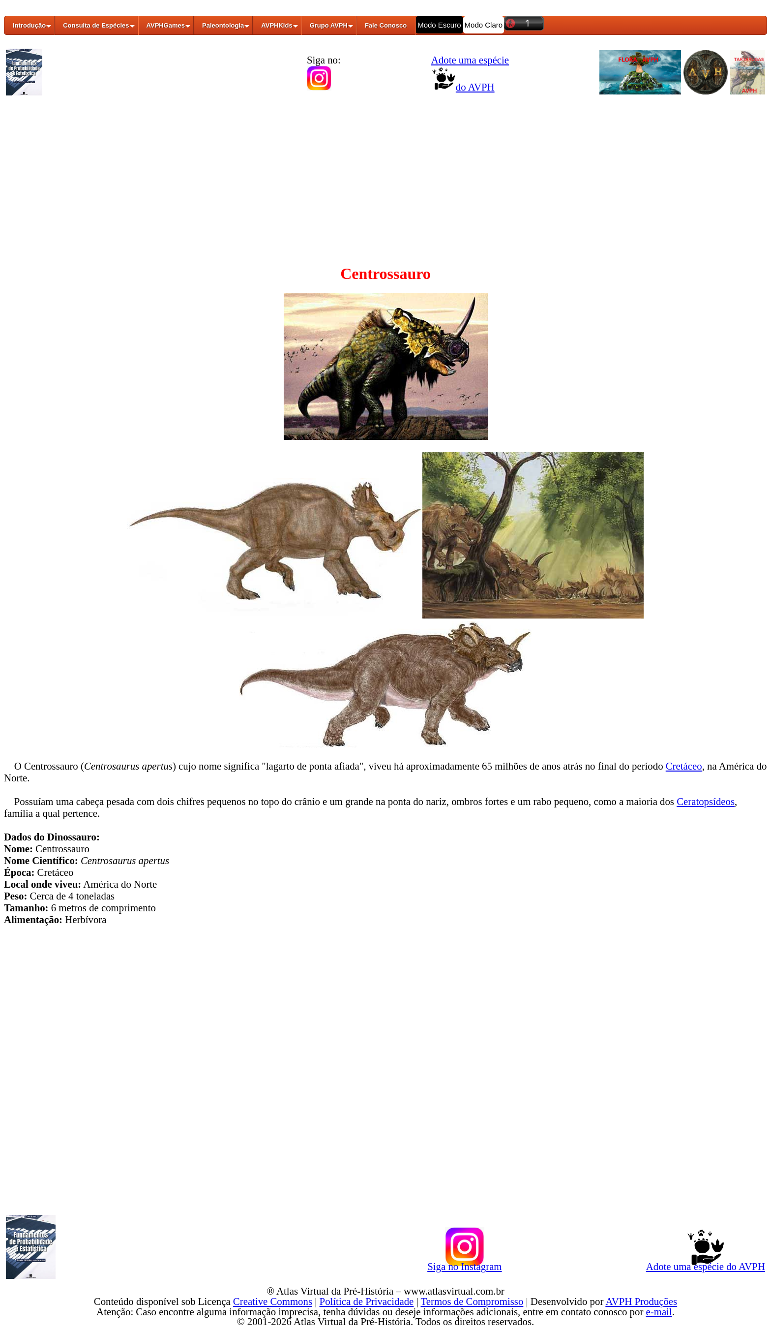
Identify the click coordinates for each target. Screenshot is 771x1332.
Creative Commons (272, 1301)
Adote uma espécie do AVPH (705, 1264)
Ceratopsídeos (706, 801)
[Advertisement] (385, 174)
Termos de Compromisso (472, 1301)
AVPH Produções (641, 1301)
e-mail (659, 1311)
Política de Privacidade (367, 1301)
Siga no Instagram (464, 1264)
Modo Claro (484, 25)
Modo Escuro (439, 25)
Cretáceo (684, 766)
